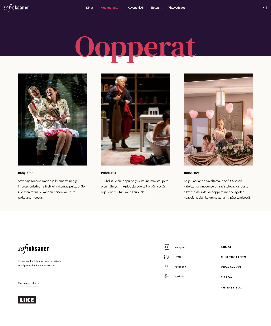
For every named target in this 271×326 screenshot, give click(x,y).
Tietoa (226, 277)
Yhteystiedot (232, 287)
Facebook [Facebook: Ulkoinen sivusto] (175, 266)
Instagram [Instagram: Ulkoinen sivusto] (175, 247)
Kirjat (226, 247)
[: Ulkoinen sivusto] (45, 300)
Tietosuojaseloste (28, 283)
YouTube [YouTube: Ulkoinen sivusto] (174, 276)
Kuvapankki (231, 267)
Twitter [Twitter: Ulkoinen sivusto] (173, 257)
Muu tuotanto (233, 257)
